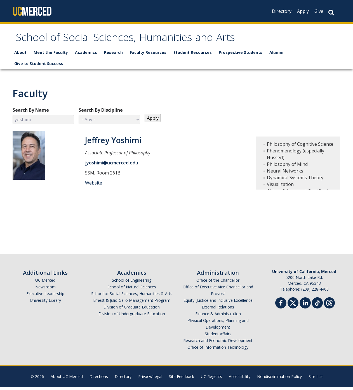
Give (318, 11)
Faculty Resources (148, 55)
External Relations (218, 309)
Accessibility (239, 379)
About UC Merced (67, 379)
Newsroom (45, 289)
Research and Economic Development (218, 343)
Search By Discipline (101, 113)
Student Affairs (218, 336)
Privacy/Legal (150, 379)
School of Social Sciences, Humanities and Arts (146, 40)
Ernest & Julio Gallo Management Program (131, 303)
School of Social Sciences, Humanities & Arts (131, 296)
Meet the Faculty (51, 55)
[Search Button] (331, 12)
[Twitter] (293, 305)
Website (93, 186)
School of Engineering (131, 283)
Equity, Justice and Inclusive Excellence (218, 303)
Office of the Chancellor (217, 283)
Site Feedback (181, 379)
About (20, 55)
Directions (99, 379)
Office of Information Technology (217, 350)
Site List (316, 379)
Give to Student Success (38, 66)
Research (113, 55)
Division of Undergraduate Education (131, 316)
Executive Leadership (45, 296)
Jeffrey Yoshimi (113, 143)
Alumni (276, 55)
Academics (86, 55)
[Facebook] (280, 306)
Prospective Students (240, 55)
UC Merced (45, 283)
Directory (281, 11)
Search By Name (31, 113)
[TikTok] (317, 305)
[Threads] (329, 305)
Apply (303, 11)
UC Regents (211, 379)
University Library (45, 303)
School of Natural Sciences (131, 289)
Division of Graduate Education (131, 309)
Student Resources (192, 55)
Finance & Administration (218, 316)
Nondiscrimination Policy (279, 379)
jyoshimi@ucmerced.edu (111, 165)
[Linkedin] (305, 306)
